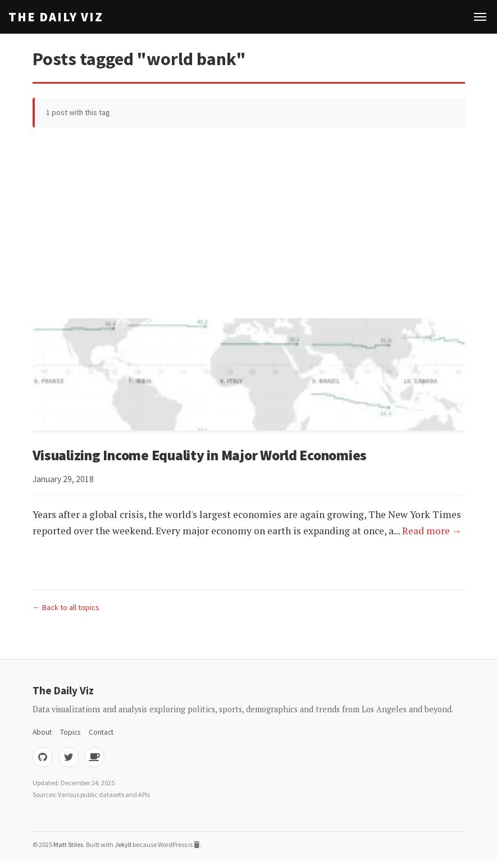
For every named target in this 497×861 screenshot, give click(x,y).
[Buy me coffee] (94, 757)
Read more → (432, 530)
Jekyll (123, 844)
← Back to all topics (66, 607)
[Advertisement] (249, 222)
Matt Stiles (68, 844)
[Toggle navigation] (480, 16)
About (42, 732)
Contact (101, 732)
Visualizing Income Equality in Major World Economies (200, 455)
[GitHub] (43, 757)
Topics (70, 732)
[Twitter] (68, 757)
